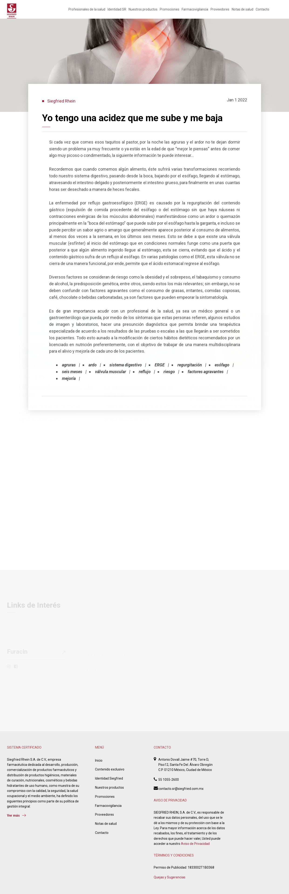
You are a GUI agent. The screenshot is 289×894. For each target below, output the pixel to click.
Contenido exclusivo (109, 769)
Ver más (16, 815)
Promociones (169, 9)
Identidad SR (117, 9)
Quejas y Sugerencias (169, 877)
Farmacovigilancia (195, 9)
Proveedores (220, 9)
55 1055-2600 (168, 779)
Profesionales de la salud (86, 9)
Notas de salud (242, 9)
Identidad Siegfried (109, 778)
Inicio (98, 760)
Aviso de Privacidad (195, 844)
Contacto (262, 9)
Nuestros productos (143, 9)
